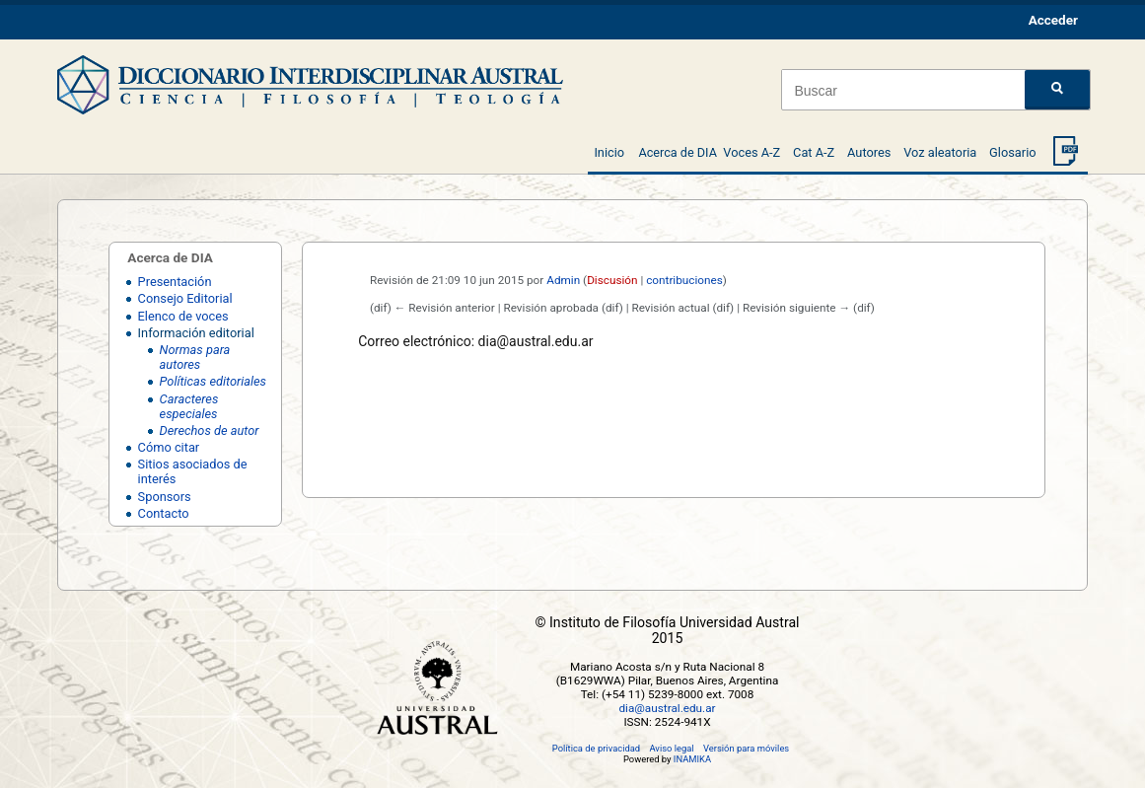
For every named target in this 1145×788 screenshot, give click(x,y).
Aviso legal (671, 748)
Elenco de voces (183, 316)
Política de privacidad (596, 748)
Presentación (175, 281)
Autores (869, 152)
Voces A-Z (751, 152)
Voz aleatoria (939, 152)
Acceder (1053, 20)
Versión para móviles (746, 748)
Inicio (609, 152)
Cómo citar (169, 447)
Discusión (612, 280)
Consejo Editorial (185, 298)
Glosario (1012, 152)
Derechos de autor (209, 430)
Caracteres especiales (189, 406)
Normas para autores (195, 357)
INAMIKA (692, 758)
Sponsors (164, 496)
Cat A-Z (813, 152)
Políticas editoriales (213, 381)
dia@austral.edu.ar (666, 708)
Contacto (163, 513)
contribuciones (684, 280)
